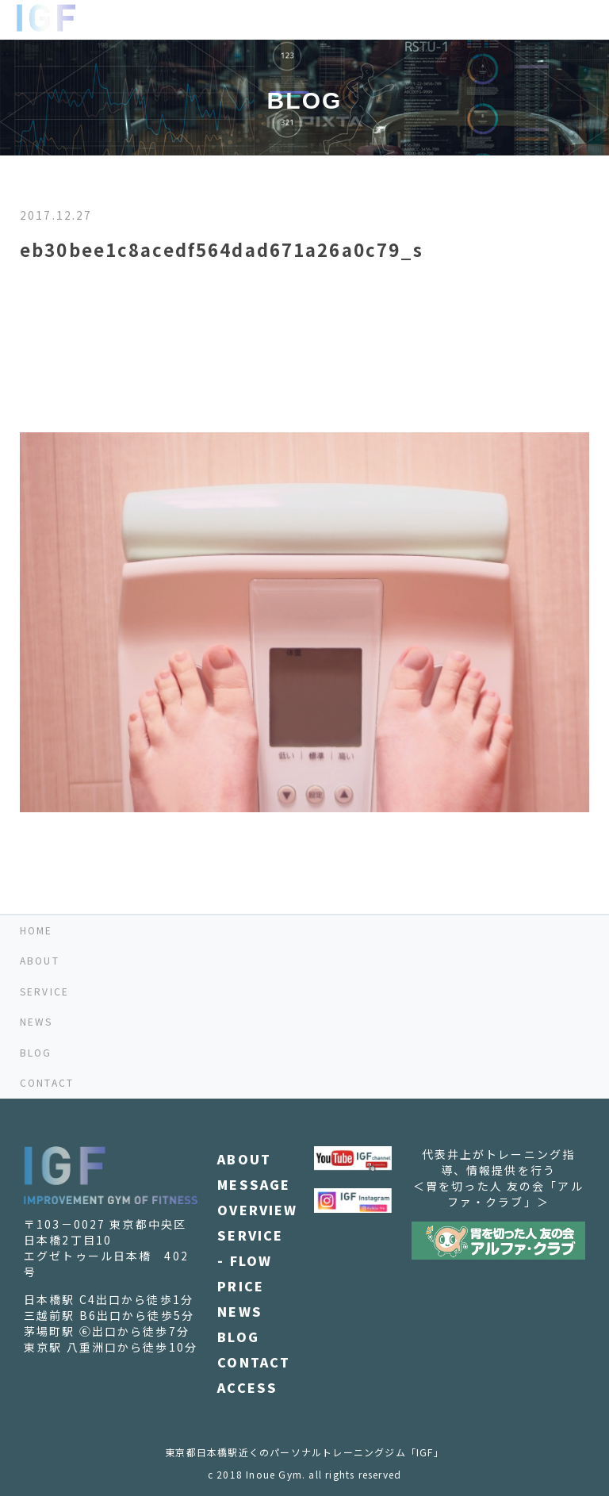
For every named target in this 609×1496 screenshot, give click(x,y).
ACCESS (247, 1387)
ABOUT (39, 960)
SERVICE (44, 991)
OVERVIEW (257, 1209)
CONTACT (47, 1082)
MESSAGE (253, 1184)
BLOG (36, 1052)
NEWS (36, 1021)
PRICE (240, 1285)
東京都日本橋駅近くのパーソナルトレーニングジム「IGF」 (304, 1452)
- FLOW (244, 1260)
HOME (36, 930)
